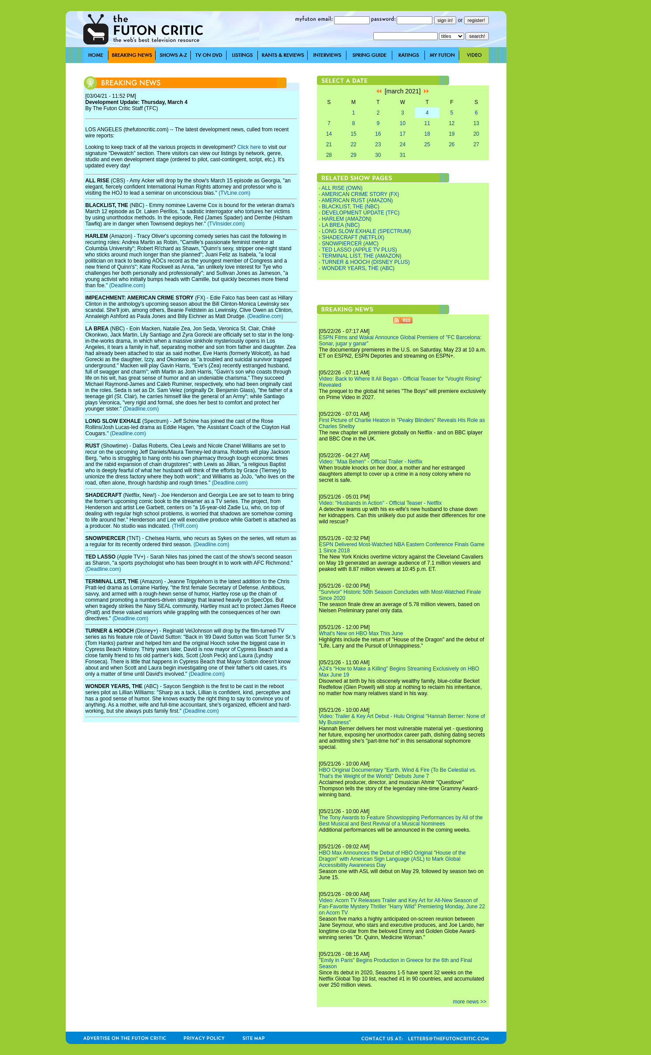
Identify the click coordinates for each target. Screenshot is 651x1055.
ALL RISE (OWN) (342, 188)
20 (476, 134)
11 (427, 123)
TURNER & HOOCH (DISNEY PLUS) (366, 262)
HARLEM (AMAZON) (347, 219)
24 (402, 144)
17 (402, 134)
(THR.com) (185, 526)
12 (451, 123)
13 (476, 123)
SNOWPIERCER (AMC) (350, 244)
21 (329, 144)
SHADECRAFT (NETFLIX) (353, 237)
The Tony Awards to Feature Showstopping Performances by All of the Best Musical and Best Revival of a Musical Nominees (401, 820)
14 (329, 134)
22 (353, 144)
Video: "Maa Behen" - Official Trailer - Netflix (371, 462)
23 (378, 144)
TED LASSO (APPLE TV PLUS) (359, 250)
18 (427, 134)
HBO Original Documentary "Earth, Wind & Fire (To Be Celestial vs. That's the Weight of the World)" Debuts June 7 (397, 773)
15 (353, 134)
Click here (248, 147)
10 (402, 123)
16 (378, 134)
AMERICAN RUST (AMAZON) (357, 200)
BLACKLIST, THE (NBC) (350, 207)
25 (427, 144)
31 (402, 155)
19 (451, 134)
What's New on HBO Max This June (361, 633)
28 (329, 155)
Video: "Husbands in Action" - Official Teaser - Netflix (380, 503)
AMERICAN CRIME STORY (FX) (360, 194)
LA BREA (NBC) (341, 225)
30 (378, 155)
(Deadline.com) (127, 285)
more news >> (469, 1002)
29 (353, 155)
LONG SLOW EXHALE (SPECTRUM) (366, 231)
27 (476, 144)
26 (451, 144)
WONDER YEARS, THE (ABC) (358, 268)
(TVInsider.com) (226, 224)
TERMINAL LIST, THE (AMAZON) (362, 256)
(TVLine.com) (234, 193)
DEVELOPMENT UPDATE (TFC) (360, 213)
